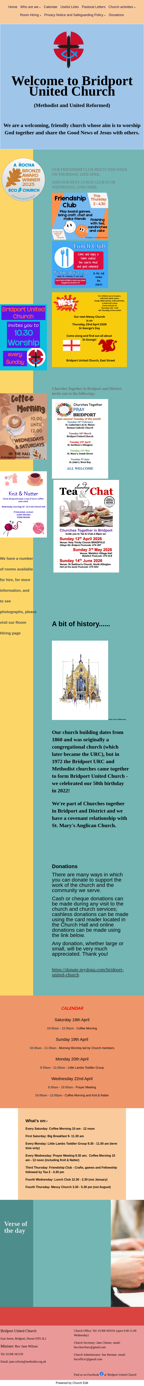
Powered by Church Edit (72, 1383)
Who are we (29, 7)
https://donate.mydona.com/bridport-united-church (88, 972)
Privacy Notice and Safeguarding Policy (73, 15)
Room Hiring (29, 15)
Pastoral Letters (94, 7)
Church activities (121, 7)
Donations (116, 15)
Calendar (50, 7)
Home (12, 7)
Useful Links (69, 7)
